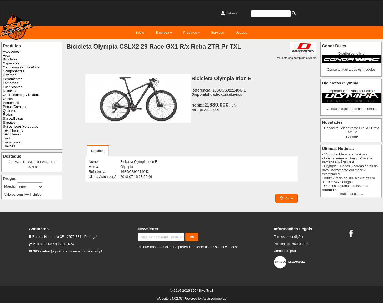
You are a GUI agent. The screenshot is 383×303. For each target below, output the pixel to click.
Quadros (9, 111)
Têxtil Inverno (13, 130)
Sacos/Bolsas (13, 118)
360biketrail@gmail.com (51, 251)
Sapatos (9, 122)
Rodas (8, 115)
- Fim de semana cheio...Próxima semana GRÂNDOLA (347, 160)
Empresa (162, 32)
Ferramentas (12, 79)
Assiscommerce (214, 298)
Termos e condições (289, 237)
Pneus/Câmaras (15, 107)
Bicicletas (10, 59)
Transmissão (12, 142)
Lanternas (10, 83)
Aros (6, 55)
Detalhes (98, 151)
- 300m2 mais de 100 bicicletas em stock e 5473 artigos (348, 180)
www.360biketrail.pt (87, 251)
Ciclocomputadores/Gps (21, 67)
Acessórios (11, 51)
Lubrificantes (12, 87)
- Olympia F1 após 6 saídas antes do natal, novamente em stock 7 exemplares (350, 170)
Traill (6, 138)
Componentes (13, 71)
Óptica (8, 99)
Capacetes (11, 63)
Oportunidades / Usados (21, 95)
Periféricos (11, 103)
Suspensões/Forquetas (20, 126)
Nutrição (9, 91)
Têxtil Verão (12, 134)
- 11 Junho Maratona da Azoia (344, 154)
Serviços (217, 32)
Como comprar (285, 251)
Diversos (9, 75)
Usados (241, 32)
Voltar (286, 198)
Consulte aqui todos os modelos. (351, 70)
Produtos (190, 32)
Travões (9, 146)
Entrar (230, 13)
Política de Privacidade (291, 244)
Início (140, 32)
